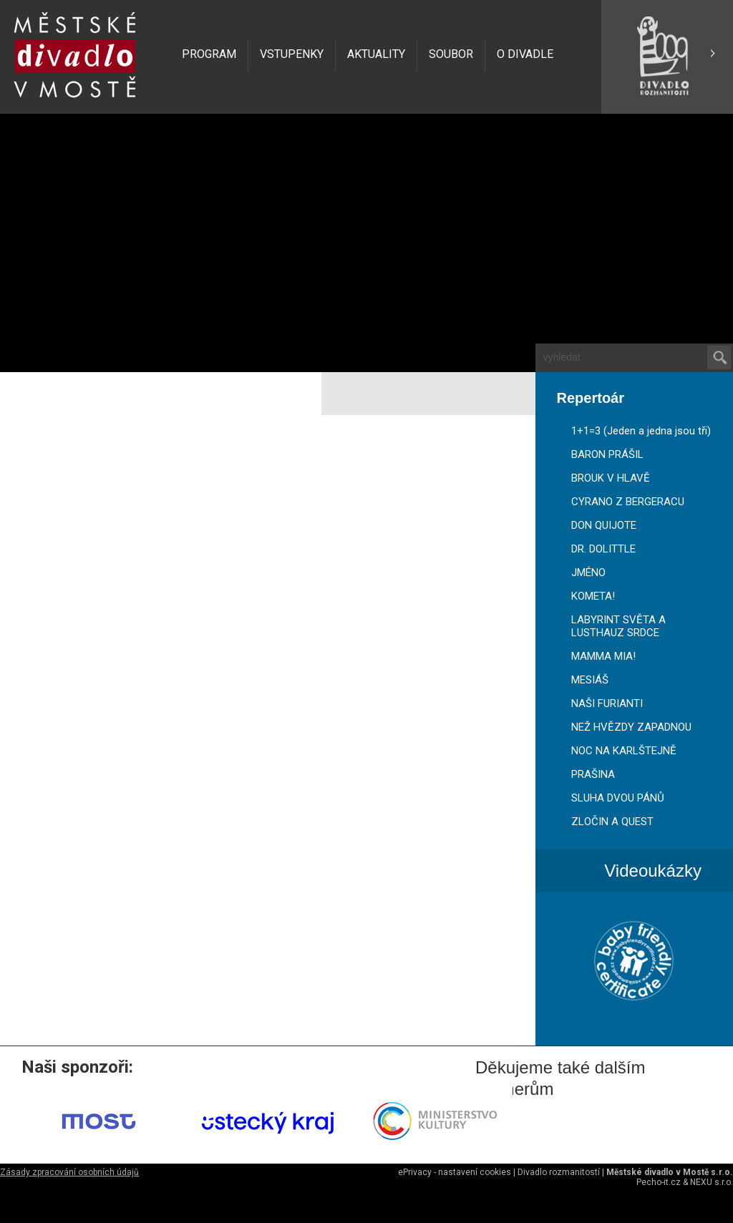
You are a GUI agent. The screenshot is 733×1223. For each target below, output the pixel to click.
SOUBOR (451, 54)
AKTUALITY (376, 54)
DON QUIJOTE (603, 525)
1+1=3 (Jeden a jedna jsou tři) (641, 430)
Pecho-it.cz (658, 1182)
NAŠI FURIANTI (607, 703)
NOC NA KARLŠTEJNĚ (623, 750)
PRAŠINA (593, 774)
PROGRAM (209, 54)
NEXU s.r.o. (711, 1182)
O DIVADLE (525, 54)
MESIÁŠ (589, 679)
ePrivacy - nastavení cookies (454, 1172)
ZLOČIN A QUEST (612, 821)
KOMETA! (593, 596)
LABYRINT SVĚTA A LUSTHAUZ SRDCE (618, 626)
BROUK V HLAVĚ (610, 478)
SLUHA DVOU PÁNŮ (617, 797)
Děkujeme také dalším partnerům (560, 1068)
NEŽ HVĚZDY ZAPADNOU (631, 727)
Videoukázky (653, 870)
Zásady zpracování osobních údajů (69, 1172)
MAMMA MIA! (603, 656)
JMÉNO (588, 572)
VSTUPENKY (292, 54)
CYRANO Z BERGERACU (627, 501)
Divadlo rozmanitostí (559, 1172)
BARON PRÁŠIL (607, 454)
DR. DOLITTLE (603, 548)
